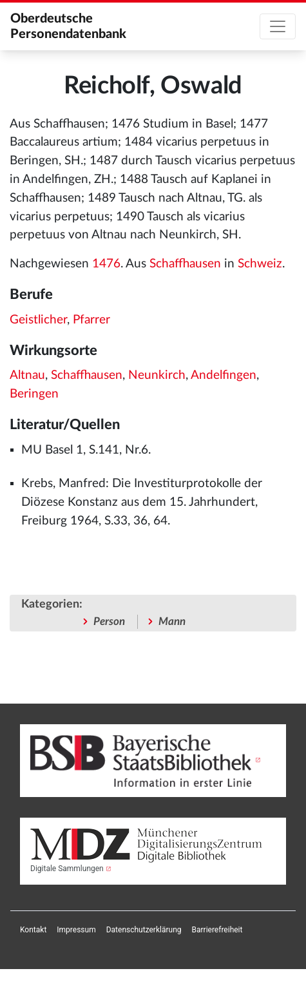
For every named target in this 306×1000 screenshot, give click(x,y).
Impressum (76, 929)
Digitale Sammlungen (67, 868)
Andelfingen (223, 375)
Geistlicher (38, 320)
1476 (106, 264)
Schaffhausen (185, 264)
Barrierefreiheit (217, 929)
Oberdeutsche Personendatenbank (68, 26)
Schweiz (260, 264)
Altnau (27, 375)
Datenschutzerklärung (144, 929)
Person (109, 621)
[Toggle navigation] (278, 26)
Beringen (34, 394)
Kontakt (33, 929)
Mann (172, 621)
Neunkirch (157, 375)
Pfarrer (91, 320)
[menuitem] (33, 930)
